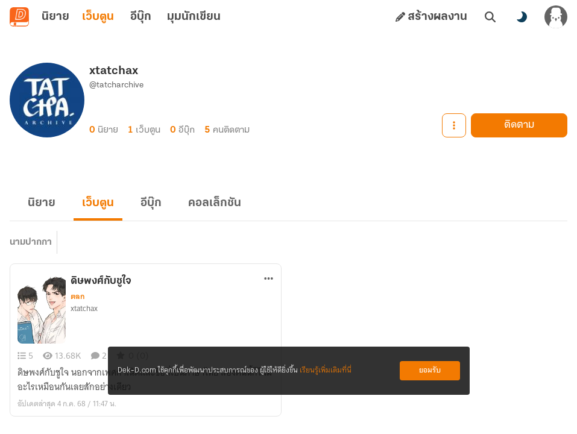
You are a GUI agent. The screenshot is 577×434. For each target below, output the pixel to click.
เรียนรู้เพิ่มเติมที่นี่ (326, 370)
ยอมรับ (430, 370)
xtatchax (84, 308)
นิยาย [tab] (55, 17)
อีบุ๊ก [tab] (140, 17)
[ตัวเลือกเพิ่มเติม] (269, 278)
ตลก (78, 296)
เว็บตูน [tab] (98, 17)
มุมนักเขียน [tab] (194, 17)
